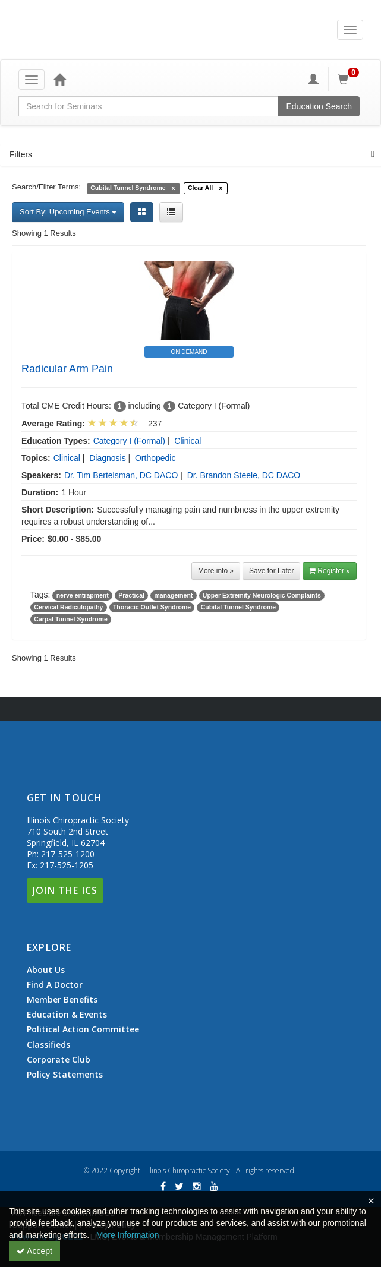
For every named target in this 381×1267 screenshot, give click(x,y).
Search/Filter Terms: (46, 186)
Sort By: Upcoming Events (68, 211)
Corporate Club (58, 1059)
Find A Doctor (55, 985)
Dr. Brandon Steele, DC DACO (244, 475)
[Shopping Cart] (350, 79)
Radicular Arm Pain (67, 369)
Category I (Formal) (129, 440)
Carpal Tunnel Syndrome (71, 619)
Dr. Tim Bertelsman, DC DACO (121, 475)
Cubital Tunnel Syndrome (238, 607)
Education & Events (67, 1014)
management (174, 595)
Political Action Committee (83, 1029)
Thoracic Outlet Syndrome (152, 607)
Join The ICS (65, 890)
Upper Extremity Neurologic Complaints (262, 595)
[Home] (59, 79)
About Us (46, 970)
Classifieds (48, 1044)
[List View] (171, 212)
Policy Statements (65, 1074)
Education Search (319, 106)
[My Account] (313, 79)
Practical (131, 595)
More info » (216, 571)
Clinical (187, 440)
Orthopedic (155, 458)
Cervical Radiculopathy (68, 607)
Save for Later (271, 571)
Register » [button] (329, 571)
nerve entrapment (82, 595)
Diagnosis (107, 458)
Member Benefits (62, 999)
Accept (34, 1251)
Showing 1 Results (44, 233)
